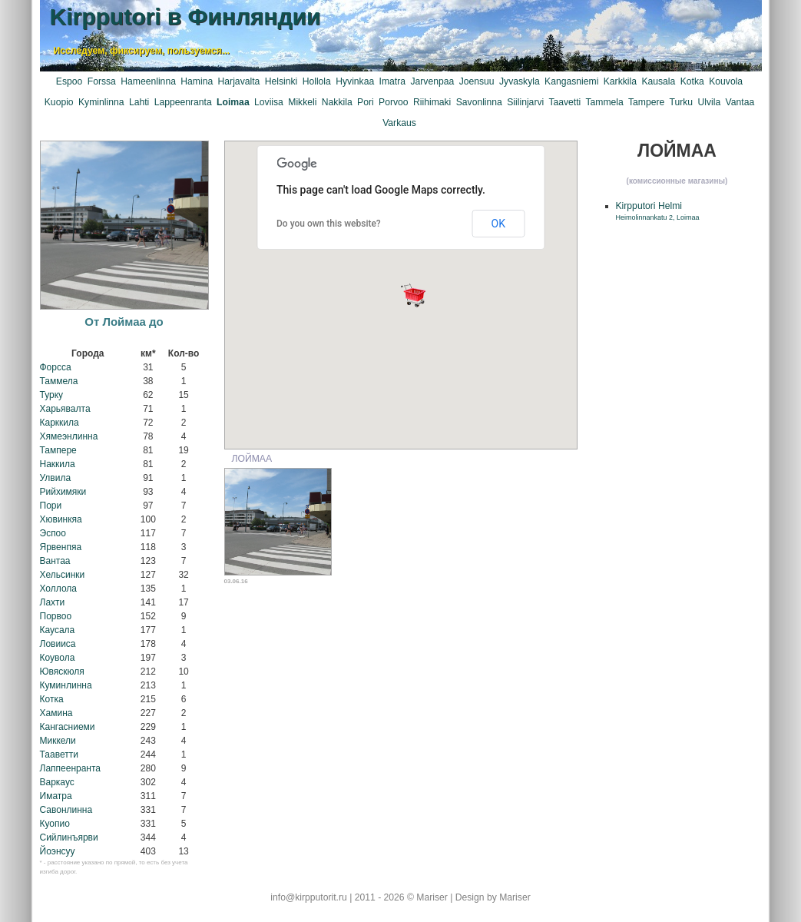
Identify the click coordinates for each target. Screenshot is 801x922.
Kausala (658, 81)
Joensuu (477, 81)
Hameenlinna (148, 81)
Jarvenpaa (432, 81)
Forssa (102, 81)
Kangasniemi (571, 81)
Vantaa (740, 102)
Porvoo (394, 102)
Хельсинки (62, 574)
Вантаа (55, 561)
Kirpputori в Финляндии (185, 16)
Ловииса (58, 643)
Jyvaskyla (519, 81)
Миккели (58, 740)
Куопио (55, 823)
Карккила (59, 422)
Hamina (196, 81)
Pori (365, 102)
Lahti (139, 102)
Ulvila (708, 102)
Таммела (59, 381)
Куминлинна (66, 685)
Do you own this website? (328, 223)
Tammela (604, 102)
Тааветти (59, 754)
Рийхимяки (63, 491)
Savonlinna (479, 102)
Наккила (57, 464)
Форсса (55, 367)
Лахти (52, 602)
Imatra (392, 81)
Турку (52, 395)
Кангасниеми (67, 726)
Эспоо (53, 533)
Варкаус (57, 782)
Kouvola (726, 81)
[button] (413, 295)
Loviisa (268, 102)
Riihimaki (432, 102)
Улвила (55, 478)
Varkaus (399, 123)
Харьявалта (65, 408)
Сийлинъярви (69, 837)
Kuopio (59, 102)
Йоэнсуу (57, 851)
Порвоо (56, 616)
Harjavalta (239, 81)
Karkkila (620, 81)
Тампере (58, 450)
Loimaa (233, 102)
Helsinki (281, 81)
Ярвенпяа (61, 547)
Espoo (69, 81)
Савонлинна (66, 809)
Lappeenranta (183, 102)
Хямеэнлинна (69, 436)
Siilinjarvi (525, 102)
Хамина (56, 713)
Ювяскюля (62, 671)
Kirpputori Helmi (658, 211)
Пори (51, 505)
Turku (681, 102)
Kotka (692, 81)
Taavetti (564, 102)
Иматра (56, 796)
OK (498, 223)
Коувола (57, 657)
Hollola (317, 81)
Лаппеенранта (70, 768)
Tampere (646, 102)
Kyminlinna (101, 102)
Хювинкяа (61, 519)
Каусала (57, 630)
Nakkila (337, 102)
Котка (52, 699)
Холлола (59, 588)
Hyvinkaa (355, 81)
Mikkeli (302, 102)
